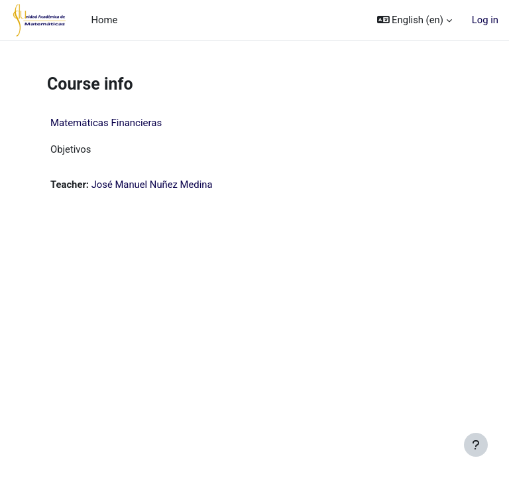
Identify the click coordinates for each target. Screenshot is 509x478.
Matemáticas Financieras (106, 123)
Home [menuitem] (104, 20)
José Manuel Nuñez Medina (152, 185)
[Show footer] (476, 445)
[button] (414, 20)
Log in (485, 20)
